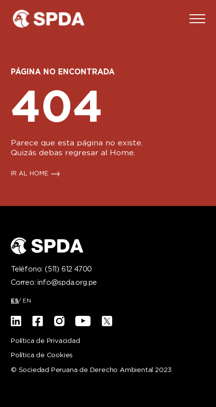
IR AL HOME (29, 174)
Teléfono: (51, 269)
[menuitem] (15, 301)
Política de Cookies (42, 355)
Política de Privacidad (45, 341)
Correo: (54, 282)
